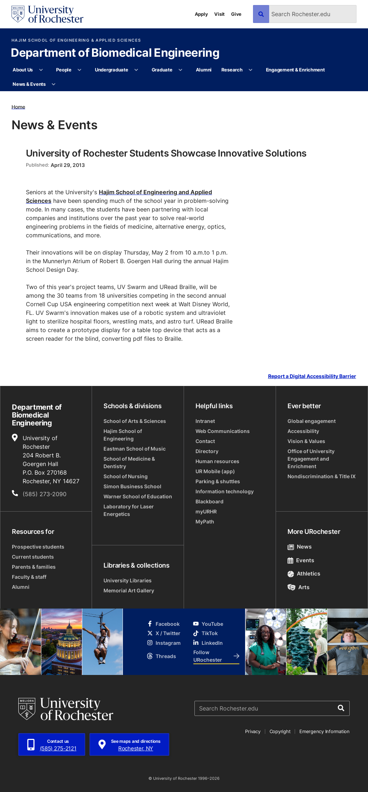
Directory (207, 451)
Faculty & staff (29, 576)
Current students (33, 556)
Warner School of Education (138, 496)
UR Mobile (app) (215, 471)
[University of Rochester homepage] (47, 14)
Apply (201, 14)
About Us (23, 69)
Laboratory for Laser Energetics (129, 510)
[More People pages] (80, 70)
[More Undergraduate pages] (136, 70)
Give (236, 14)
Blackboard (210, 501)
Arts (298, 587)
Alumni (204, 69)
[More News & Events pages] (54, 84)
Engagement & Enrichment (295, 69)
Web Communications (223, 431)
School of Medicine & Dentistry (129, 462)
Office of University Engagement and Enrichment (311, 459)
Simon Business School (132, 486)
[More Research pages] (251, 70)
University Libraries (128, 580)
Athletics (304, 573)
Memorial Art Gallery (129, 590)
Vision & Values (306, 441)
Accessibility (303, 431)
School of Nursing (126, 476)
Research (232, 69)
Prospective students (38, 546)
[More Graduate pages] (181, 70)
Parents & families (34, 566)
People (63, 69)
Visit (219, 14)
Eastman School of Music (135, 448)
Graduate (162, 69)
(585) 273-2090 (44, 494)
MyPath (205, 521)
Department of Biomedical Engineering (115, 53)
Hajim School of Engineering (123, 435)
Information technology (225, 491)
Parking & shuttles (218, 481)
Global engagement (312, 421)
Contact (205, 441)
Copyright (280, 731)
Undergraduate (111, 69)
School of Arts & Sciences (135, 421)
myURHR (206, 511)
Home (18, 106)
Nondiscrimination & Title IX (322, 476)
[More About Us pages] (41, 70)
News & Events (29, 84)
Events (301, 560)
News (300, 546)
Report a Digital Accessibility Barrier (312, 376)
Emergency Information (324, 731)
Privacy (252, 731)
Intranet (205, 421)
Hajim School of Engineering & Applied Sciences (76, 40)
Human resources (217, 461)
